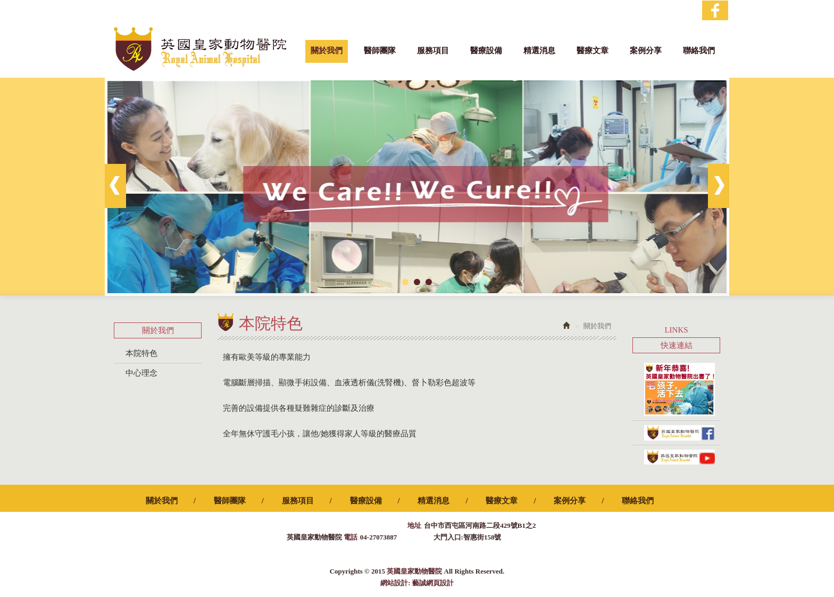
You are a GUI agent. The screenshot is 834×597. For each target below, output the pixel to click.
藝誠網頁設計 (433, 583)
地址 (414, 525)
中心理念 (141, 373)
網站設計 (394, 583)
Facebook (715, 10)
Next (718, 186)
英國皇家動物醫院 (200, 49)
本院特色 (141, 353)
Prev (115, 186)
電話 (350, 537)
